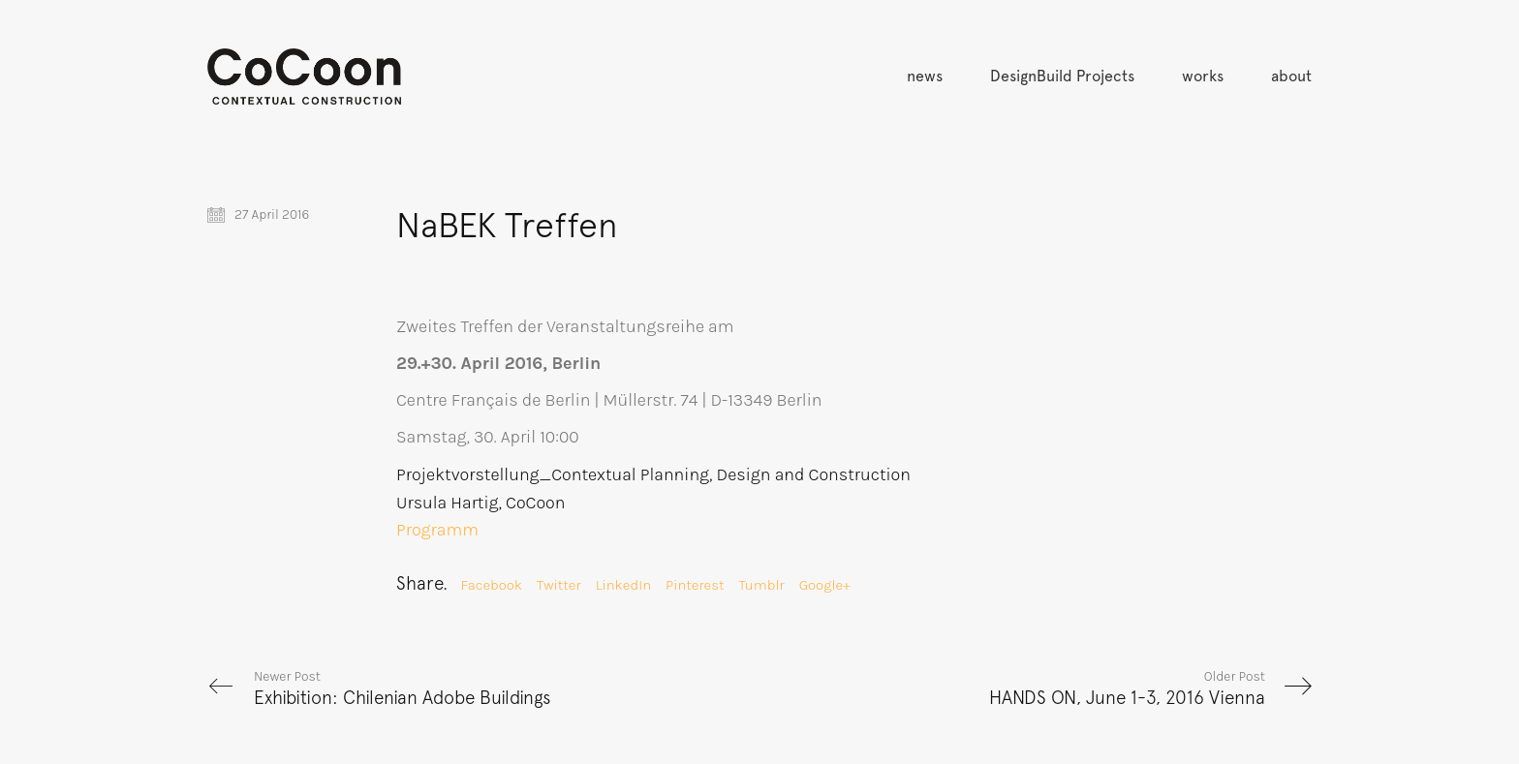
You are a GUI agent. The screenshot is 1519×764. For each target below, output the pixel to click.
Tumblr (762, 585)
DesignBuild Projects (1062, 76)
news (925, 76)
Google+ (825, 585)
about (1291, 76)
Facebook (491, 585)
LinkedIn (623, 585)
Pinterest (695, 585)
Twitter (559, 585)
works (1203, 76)
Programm (437, 529)
